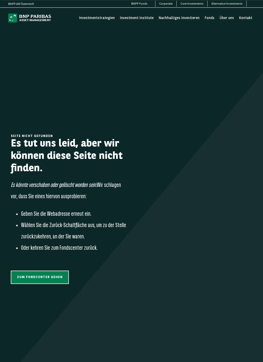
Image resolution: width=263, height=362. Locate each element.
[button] (40, 277)
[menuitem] (141, 4)
